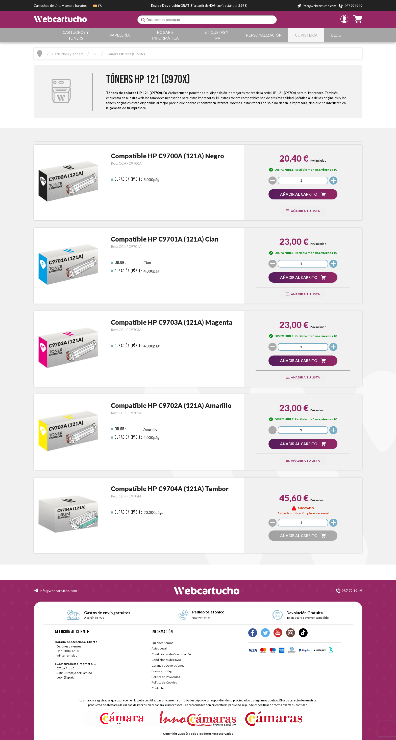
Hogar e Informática (165, 35)
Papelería (120, 35)
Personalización (264, 35)
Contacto (158, 688)
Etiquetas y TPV (217, 35)
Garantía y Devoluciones (168, 665)
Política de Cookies (164, 682)
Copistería (306, 35)
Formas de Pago (162, 671)
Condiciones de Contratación (171, 654)
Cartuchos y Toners (75, 35)
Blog (336, 35)
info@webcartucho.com (58, 590)
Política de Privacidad (166, 677)
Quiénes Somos (162, 643)
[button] (302, 194)
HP (95, 54)
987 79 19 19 (352, 590)
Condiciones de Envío (166, 660)
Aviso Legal (159, 648)
